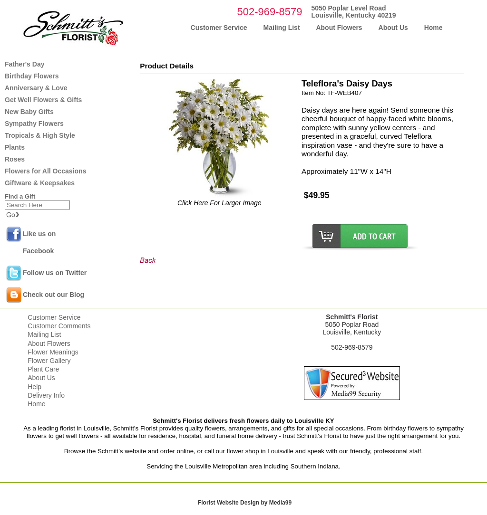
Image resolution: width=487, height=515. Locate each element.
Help (34, 387)
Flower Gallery (49, 360)
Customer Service (54, 317)
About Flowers (49, 343)
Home (36, 404)
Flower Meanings (53, 352)
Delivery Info (46, 395)
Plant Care (43, 369)
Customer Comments (59, 326)
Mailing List (44, 334)
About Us (41, 377)
